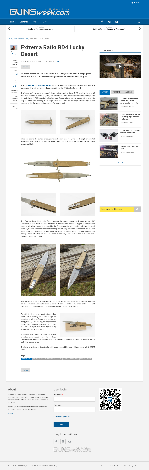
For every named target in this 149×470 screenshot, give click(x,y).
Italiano (27, 67)
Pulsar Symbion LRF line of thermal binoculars (129, 131)
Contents (24, 22)
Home (13, 22)
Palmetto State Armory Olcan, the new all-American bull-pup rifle (129, 100)
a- (13, 86)
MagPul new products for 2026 (130, 147)
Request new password (62, 417)
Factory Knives (50, 359)
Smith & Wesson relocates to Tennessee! (109, 29)
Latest (105, 92)
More (46, 22)
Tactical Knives (85, 359)
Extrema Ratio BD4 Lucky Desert (37, 85)
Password (58, 405)
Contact (112, 466)
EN (135, 2)
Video (37, 22)
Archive (128, 92)
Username (58, 395)
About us (105, 466)
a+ (16, 86)
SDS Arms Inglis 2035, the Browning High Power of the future (130, 116)
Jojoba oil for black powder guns (40, 29)
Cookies (138, 466)
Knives (57, 61)
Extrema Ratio (26, 359)
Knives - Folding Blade (70, 359)
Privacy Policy (128, 466)
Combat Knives (38, 359)
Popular (116, 92)
